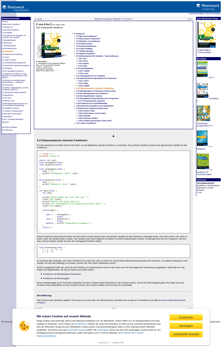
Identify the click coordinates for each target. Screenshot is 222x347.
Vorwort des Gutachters (11, 24)
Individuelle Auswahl (186, 334)
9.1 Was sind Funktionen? (86, 36)
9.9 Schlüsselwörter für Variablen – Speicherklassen (97, 56)
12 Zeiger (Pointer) (9, 60)
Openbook (117, 19)
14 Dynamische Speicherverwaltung (15, 65)
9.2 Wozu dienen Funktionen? (88, 39)
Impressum (103, 342)
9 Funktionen (8, 51)
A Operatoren (7, 116)
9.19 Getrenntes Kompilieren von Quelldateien (95, 106)
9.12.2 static (83, 83)
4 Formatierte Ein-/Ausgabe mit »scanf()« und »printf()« (14, 36)
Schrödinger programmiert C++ (204, 124)
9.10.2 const (83, 73)
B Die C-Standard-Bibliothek (12, 119)
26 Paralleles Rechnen (10, 108)
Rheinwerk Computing (103, 19)
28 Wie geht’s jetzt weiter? (12, 114)
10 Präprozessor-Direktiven (12, 54)
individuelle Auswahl (77, 330)
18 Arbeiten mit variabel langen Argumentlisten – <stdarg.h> (13, 81)
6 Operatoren (7, 43)
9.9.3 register (84, 63)
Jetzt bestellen (204, 51)
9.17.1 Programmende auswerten (92, 101)
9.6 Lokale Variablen (84, 49)
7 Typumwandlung (9, 46)
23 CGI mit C (7, 98)
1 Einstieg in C (7, 27)
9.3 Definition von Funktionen (88, 41)
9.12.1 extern (84, 81)
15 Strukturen (7, 68)
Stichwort (5, 122)
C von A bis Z (128, 19)
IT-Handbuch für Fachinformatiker (204, 172)
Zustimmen (81, 324)
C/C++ (211, 77)
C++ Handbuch (204, 147)
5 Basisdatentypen (9, 40)
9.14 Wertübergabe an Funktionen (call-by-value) (96, 91)
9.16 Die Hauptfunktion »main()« (89, 96)
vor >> (190, 19)
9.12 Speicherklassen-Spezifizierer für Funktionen (96, 78)
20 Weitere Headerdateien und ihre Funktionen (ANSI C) (15, 89)
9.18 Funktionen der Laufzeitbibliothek (91, 103)
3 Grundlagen (7, 33)
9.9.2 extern (83, 61)
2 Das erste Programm (10, 30)
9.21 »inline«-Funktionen (86, 123)
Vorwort (5, 21)
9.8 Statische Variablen (85, 53)
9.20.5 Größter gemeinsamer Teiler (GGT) (95, 121)
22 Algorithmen (7, 95)
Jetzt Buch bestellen (9, 127)
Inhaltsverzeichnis (10, 18)
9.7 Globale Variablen (85, 51)
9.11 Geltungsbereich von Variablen (90, 76)
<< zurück (38, 19)
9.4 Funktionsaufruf (84, 44)
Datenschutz (118, 342)
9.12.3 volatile (84, 86)
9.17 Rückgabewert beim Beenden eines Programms (97, 98)
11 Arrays (5, 57)
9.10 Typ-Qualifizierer (84, 68)
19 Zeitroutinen (7, 85)
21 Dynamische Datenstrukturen (14, 92)
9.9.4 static (83, 66)
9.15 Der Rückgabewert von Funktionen (92, 93)
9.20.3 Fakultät (84, 116)
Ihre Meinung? (7, 130)
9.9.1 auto (82, 58)
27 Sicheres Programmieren (12, 111)
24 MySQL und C (8, 101)
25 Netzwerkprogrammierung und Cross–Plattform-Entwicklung (14, 104)
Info (199, 192)
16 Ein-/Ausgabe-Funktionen (13, 71)
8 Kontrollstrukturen (9, 48)
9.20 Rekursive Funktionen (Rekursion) (92, 108)
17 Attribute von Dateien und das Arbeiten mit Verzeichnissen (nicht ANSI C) (15, 75)
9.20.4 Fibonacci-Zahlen (88, 118)
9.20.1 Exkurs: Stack (87, 111)
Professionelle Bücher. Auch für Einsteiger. (205, 14)
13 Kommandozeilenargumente (14, 63)
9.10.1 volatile (84, 71)
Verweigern (103, 330)
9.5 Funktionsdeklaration (86, 46)
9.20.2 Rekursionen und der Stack (92, 113)
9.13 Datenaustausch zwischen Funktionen (95, 88)
